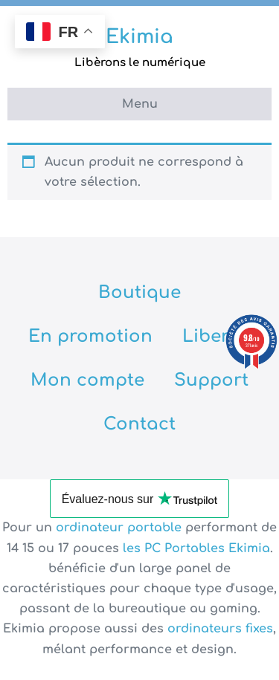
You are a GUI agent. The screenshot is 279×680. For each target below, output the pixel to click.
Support (211, 380)
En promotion (90, 336)
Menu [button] (140, 104)
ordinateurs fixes (220, 628)
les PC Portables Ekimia (196, 548)
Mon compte (87, 380)
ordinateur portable (120, 527)
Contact (139, 424)
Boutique (139, 292)
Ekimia (139, 37)
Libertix (216, 336)
